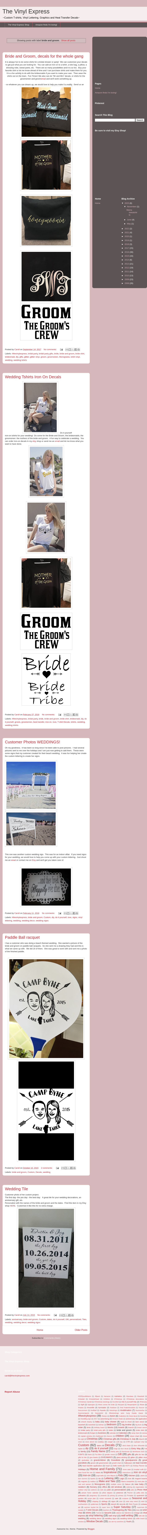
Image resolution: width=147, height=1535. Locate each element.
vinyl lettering (96, 1515)
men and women (84, 1484)
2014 (127, 260)
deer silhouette (139, 1445)
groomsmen (52, 357)
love (54, 722)
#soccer (141, 1407)
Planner (130, 1493)
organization (140, 1487)
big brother (127, 1424)
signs (74, 917)
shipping (95, 1501)
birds (89, 1427)
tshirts (73, 722)
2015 (127, 256)
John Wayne (110, 1476)
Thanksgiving (118, 1510)
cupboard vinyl (139, 1442)
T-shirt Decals (63, 722)
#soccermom (82, 1410)
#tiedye (104, 1416)
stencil (113, 1504)
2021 (127, 232)
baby (97, 1421)
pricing (112, 1495)
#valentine (122, 1416)
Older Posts (81, 1330)
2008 (127, 283)
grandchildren (100, 1460)
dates (49, 1319)
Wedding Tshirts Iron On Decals (33, 377)
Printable (130, 1495)
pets (132, 1490)
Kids (120, 1475)
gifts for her (139, 1454)
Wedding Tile (16, 1189)
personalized (75, 1319)
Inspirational (110, 1472)
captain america (86, 1436)
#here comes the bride (106, 1405)
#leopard (121, 1405)
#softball (94, 1410)
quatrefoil (140, 1495)
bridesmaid (10, 357)
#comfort (115, 1402)
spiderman (94, 1504)
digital (80, 1449)
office (104, 1487)
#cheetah (81, 1399)
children (120, 1436)
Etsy (34, 860)
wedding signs (42, 920)
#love (142, 1405)
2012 (127, 268)
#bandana (129, 1396)
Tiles (84, 1319)
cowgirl (110, 1442)
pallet (109, 1490)
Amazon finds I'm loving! (46, 25)
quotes (81, 1498)
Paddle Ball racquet (22, 937)
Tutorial (98, 1513)
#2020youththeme (84, 1396)
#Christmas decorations (135, 1399)
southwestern (83, 1504)
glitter (26, 357)
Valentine (127, 1513)
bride (56, 353)
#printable (102, 1407)
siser (120, 1501)
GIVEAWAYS (107, 1457)
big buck (138, 1425)
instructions (126, 1472)
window (81, 1522)
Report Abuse (12, 1391)
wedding (8, 360)
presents (103, 1495)
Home (40, 1330)
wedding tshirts (20, 360)
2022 (127, 228)
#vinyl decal (133, 1416)
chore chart (134, 1436)
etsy (34, 441)
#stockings (113, 1410)
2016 (127, 252)
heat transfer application (92, 1466)
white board (140, 1518)
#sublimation (125, 1410)
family (83, 1451)
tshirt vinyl (75, 357)
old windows (116, 1487)
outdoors (94, 1490)
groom (43, 357)
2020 (127, 236)
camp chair (135, 1433)
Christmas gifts (109, 1439)
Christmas (92, 1438)
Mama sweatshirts (132, 212)
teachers (106, 1510)
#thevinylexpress (19, 353)
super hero (106, 1507)
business (102, 1433)
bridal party (33, 353)
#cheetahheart (94, 1399)
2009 (127, 279)
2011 (127, 271)
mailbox (93, 1481)
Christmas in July (127, 1439)
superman (140, 1507)
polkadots (82, 1495)
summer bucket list (91, 1507)
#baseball (140, 1396)
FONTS (81, 1454)
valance (119, 1513)
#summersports (83, 1413)
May (129, 224)
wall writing (127, 1515)
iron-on (48, 722)
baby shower (110, 1421)
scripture (125, 1498)
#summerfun (139, 1410)
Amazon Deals (117, 1419)
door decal (124, 1449)
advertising (104, 1419)
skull (142, 1501)
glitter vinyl (34, 357)
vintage (137, 1513)
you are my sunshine (115, 1522)
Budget (92, 1433)
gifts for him (82, 1457)
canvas (144, 1433)
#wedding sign (86, 1419)
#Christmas (118, 1399)
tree (137, 1510)
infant (98, 1472)
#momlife (90, 1407)
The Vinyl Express (26, 11)
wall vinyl (112, 1515)
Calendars (123, 1433)
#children (106, 1399)
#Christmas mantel (85, 1402)
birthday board (99, 1427)
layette (92, 1478)
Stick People (133, 1504)
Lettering (109, 1478)
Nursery (93, 1487)
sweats (80, 1510)
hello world (117, 1466)
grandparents (131, 1460)
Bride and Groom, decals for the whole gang (44, 56)
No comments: (50, 349)
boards (121, 1427)
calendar (113, 1433)
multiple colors (116, 1484)
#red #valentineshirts (127, 1407)
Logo (122, 1478)
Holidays (82, 1469)
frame (90, 1454)
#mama (81, 1407)
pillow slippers (107, 1493)
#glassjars (91, 1405)
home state (127, 1469)
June (129, 220)
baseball (81, 1425)
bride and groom (67, 353)
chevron (109, 1436)
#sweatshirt (99, 1413)
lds (99, 1478)
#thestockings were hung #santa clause (126, 1413)
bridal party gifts (46, 353)
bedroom (111, 1424)
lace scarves (82, 1478)
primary (121, 1495)
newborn (82, 1487)
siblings (105, 1501)
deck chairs (126, 1445)
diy (17, 357)
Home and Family (102, 1469)
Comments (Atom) (52, 1338)
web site (142, 1516)
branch (131, 1427)
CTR (128, 1442)
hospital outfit (138, 1469)
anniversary (17, 1319)
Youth (128, 1521)
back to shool (126, 1422)
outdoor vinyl (82, 1490)
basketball (91, 1425)
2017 (127, 248)
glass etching (121, 1457)
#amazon (107, 1396)
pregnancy (93, 1495)
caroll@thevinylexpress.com (17, 1376)
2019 (127, 240)
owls (101, 1490)
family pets (115, 1451)
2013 (127, 264)
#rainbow (113, 1407)
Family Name (98, 1451)
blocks (110, 1427)
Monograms (64, 357)
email (43, 79)
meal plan (141, 1481)
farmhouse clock (139, 1451)
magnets (84, 1481)
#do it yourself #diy (128, 1402)
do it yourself (61, 917)
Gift (67, 1319)
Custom (47, 917)
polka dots (140, 1493)
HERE (12, 1206)
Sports (104, 1504)
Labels (142, 1476)
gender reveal (110, 1454)
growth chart (116, 1463)
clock (80, 1442)
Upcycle (107, 1513)
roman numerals (105, 1498)
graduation (85, 1460)
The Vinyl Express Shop (18, 25)
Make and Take (107, 1481)
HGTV (127, 1466)
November (132, 206)
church (141, 1439)
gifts (21, 357)
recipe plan (92, 1498)
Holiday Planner (138, 1466)
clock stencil (89, 1442)
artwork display (86, 1422)
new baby (139, 1484)
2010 (127, 275)
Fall (145, 1449)
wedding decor (28, 920)
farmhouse (126, 1451)
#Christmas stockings (102, 1402)
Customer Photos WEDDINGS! (32, 742)
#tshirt (112, 1416)
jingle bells (100, 1476)
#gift (82, 1405)
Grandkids (115, 1460)
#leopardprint (132, 1405)
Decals (39, 1172)
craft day (119, 1442)
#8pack (97, 1396)
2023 (127, 203)
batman (101, 1425)
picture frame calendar (90, 1493)
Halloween (128, 1463)
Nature (128, 1484)
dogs (116, 1449)
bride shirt (79, 353)
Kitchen (132, 1475)
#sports (103, 1410)
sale (116, 1498)
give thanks (94, 1457)
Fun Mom (98, 1454)
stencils (122, 1504)
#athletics (118, 1396)
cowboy (101, 1442)
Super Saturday (122, 1507)
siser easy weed (132, 1501)
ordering (129, 1487)
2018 (127, 244)
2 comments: (47, 1168)
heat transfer (38, 722)
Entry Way (136, 1448)
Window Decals (94, 1521)
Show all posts (68, 40)
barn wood (139, 1422)
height (108, 1466)
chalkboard (99, 1436)
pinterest (119, 1493)
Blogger (91, 1529)
